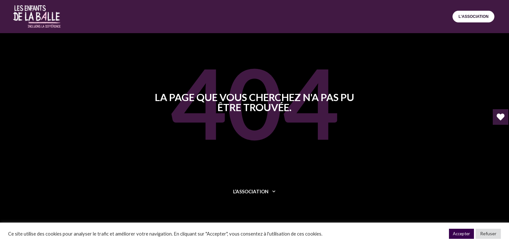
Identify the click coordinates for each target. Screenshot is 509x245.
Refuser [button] (488, 233)
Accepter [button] (461, 233)
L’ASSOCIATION (473, 16)
